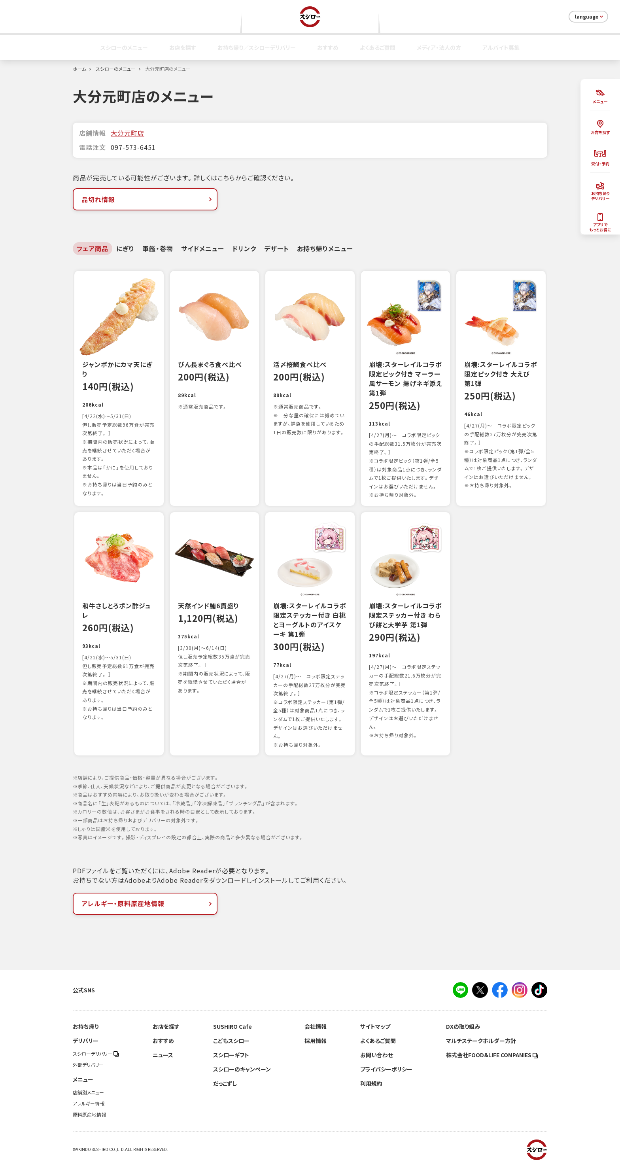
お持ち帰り (85, 1026)
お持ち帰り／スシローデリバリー (256, 47)
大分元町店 (127, 133)
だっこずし (225, 1083)
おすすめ (327, 47)
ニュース (163, 1055)
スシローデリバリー (96, 1053)
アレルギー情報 (88, 1103)
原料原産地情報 (89, 1114)
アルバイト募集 (501, 47)
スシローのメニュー (124, 47)
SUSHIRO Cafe (232, 1026)
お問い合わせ (376, 1055)
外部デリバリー (88, 1064)
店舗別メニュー (88, 1092)
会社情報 (315, 1026)
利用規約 (371, 1083)
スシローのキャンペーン (242, 1069)
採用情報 (315, 1041)
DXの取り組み (463, 1026)
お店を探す (182, 47)
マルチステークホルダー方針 (481, 1041)
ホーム (79, 68)
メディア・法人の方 (439, 47)
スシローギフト (231, 1055)
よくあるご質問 (377, 47)
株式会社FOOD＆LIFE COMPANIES (492, 1055)
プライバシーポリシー (386, 1069)
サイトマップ (375, 1026)
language (590, 16)
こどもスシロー (231, 1041)
